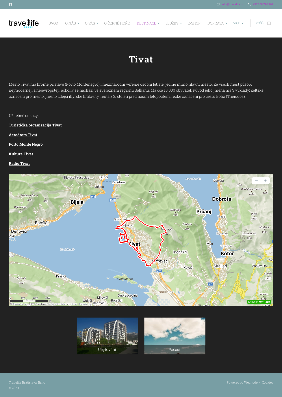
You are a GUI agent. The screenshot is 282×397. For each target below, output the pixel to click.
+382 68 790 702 (263, 4)
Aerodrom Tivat (23, 134)
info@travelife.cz (232, 4)
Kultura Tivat (21, 153)
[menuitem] (68, 23)
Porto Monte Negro (26, 144)
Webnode (251, 382)
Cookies (267, 382)
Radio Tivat (19, 163)
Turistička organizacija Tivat (35, 125)
